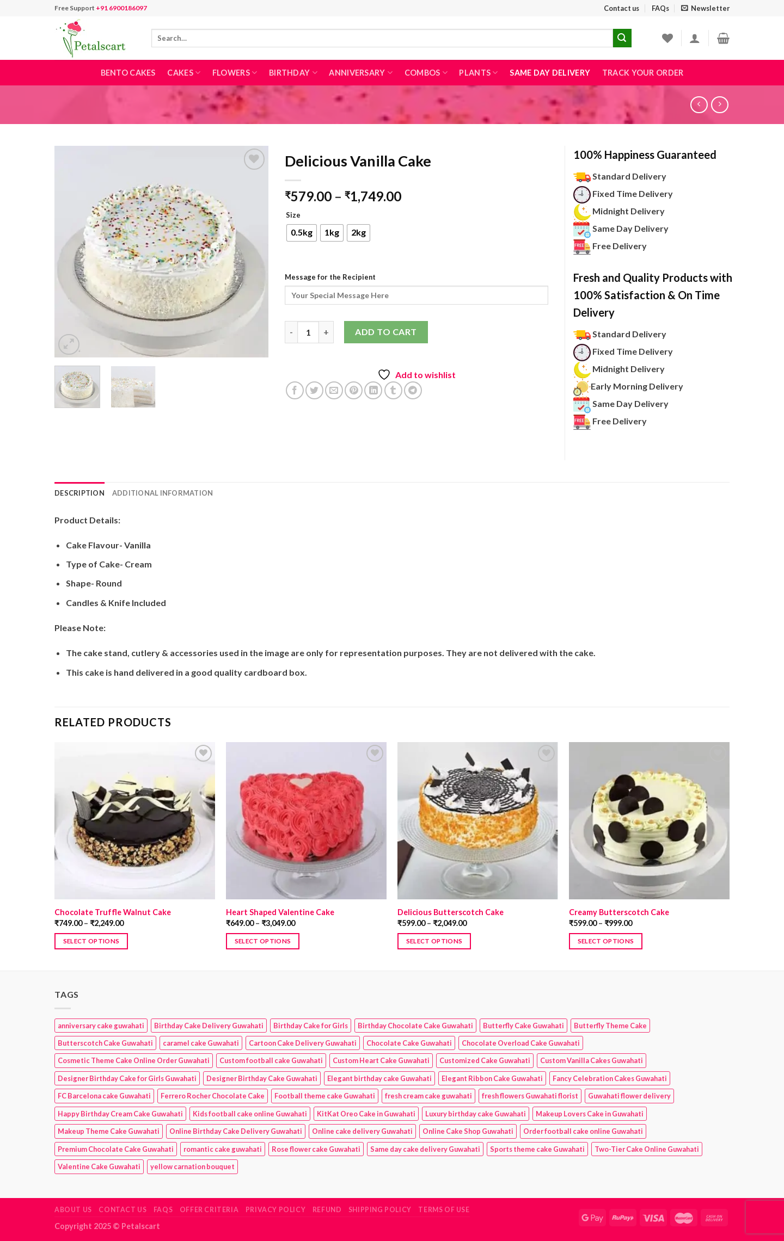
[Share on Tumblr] (393, 390)
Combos (426, 72)
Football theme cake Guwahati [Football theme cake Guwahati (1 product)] (324, 1095)
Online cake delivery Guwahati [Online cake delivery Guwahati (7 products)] (362, 1131)
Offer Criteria (209, 1210)
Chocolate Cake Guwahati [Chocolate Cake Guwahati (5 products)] (409, 1043)
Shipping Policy (380, 1210)
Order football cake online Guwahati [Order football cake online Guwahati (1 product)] (583, 1131)
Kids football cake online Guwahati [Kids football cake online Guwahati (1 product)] (250, 1113)
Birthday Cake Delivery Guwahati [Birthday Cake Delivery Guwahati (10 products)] (209, 1025)
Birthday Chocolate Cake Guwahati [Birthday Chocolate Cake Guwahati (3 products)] (415, 1025)
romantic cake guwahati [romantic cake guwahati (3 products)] (222, 1149)
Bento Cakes (128, 72)
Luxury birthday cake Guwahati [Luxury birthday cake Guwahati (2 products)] (475, 1113)
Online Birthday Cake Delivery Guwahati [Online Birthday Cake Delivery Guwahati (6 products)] (235, 1131)
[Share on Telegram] (413, 390)
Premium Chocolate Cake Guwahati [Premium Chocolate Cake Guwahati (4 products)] (116, 1149)
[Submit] (622, 38)
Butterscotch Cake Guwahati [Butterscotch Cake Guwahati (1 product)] (105, 1043)
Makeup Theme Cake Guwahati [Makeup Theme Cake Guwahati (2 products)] (109, 1131)
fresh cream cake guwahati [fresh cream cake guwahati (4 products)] (428, 1095)
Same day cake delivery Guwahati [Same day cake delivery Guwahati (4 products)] (425, 1149)
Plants (478, 72)
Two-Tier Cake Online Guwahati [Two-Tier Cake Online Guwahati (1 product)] (647, 1149)
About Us (73, 1210)
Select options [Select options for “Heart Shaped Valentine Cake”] (263, 940)
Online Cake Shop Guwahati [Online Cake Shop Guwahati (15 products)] (467, 1131)
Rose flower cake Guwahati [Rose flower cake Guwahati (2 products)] (316, 1149)
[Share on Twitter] (314, 390)
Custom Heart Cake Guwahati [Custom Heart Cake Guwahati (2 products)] (381, 1060)
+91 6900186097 (121, 8)
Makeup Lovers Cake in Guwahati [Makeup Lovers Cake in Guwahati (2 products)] (590, 1113)
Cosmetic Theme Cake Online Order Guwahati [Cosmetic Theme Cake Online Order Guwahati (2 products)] (134, 1060)
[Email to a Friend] (334, 390)
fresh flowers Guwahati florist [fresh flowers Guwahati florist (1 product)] (530, 1095)
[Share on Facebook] (295, 390)
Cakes (183, 72)
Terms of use (443, 1210)
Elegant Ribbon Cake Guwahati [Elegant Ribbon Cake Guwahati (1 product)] (492, 1078)
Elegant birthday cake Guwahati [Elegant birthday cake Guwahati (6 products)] (379, 1078)
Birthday (293, 72)
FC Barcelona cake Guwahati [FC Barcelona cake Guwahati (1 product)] (104, 1095)
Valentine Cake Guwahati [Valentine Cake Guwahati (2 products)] (99, 1166)
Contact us (621, 8)
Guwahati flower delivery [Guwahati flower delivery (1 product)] (629, 1095)
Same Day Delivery (550, 72)
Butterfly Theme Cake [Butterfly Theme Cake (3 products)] (610, 1025)
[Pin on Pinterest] (354, 390)
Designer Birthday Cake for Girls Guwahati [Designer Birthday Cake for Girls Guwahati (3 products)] (127, 1078)
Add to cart (385, 331)
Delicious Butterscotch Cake (450, 912)
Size (293, 215)
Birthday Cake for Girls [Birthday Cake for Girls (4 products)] (310, 1025)
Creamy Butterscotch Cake (619, 912)
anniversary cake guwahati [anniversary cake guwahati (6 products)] (101, 1025)
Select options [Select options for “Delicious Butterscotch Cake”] (434, 940)
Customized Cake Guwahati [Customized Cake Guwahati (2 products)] (484, 1060)
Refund (327, 1210)
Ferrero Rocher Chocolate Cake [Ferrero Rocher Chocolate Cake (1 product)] (213, 1095)
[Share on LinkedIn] (373, 390)
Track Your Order (643, 72)
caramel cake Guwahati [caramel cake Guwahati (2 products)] (201, 1043)
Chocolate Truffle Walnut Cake (112, 912)
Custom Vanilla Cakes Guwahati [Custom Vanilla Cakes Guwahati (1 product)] (591, 1060)
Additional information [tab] (162, 493)
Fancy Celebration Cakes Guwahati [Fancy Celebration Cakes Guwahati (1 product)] (610, 1078)
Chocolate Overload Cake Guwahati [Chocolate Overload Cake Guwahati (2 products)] (521, 1043)
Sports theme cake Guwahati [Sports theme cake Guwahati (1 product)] (537, 1149)
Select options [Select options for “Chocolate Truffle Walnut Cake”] (91, 940)
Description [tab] (79, 493)
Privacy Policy (276, 1210)
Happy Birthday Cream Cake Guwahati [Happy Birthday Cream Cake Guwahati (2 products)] (120, 1113)
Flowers (235, 72)
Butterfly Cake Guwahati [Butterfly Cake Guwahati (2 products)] (523, 1025)
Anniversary (361, 72)
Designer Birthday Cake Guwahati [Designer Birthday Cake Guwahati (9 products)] (261, 1078)
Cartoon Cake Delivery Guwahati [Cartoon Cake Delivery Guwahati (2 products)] (303, 1043)
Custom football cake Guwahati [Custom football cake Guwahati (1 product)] (271, 1060)
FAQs (660, 8)
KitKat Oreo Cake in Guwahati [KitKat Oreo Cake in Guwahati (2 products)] (366, 1113)
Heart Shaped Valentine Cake (280, 912)
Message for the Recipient (330, 277)
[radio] (301, 233)
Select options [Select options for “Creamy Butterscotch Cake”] (606, 940)
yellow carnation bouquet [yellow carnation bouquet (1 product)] (192, 1166)
